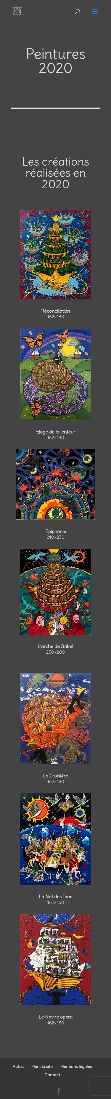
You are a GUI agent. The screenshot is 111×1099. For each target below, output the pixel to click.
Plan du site (42, 1066)
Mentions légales (76, 1066)
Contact (52, 1074)
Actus (18, 1066)
